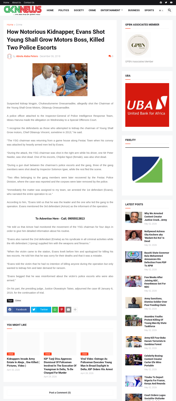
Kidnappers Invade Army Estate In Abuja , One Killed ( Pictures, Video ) (23, 362)
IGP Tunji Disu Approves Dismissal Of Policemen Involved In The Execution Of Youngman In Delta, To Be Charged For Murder (60, 365)
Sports (149, 10)
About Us (16, 2)
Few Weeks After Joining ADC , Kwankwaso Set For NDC (155, 282)
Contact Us (29, 2)
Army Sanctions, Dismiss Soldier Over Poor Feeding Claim (155, 301)
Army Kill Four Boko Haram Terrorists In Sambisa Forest (155, 341)
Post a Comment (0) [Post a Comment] (60, 392)
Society (79, 10)
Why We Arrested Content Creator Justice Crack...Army (155, 216)
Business (134, 10)
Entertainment (110, 10)
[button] (161, 10)
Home (6, 2)
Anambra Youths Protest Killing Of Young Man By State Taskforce (155, 321)
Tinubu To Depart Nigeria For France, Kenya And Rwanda (154, 380)
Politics (63, 10)
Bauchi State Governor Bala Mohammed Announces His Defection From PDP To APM (156, 259)
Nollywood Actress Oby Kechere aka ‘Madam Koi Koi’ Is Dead (154, 236)
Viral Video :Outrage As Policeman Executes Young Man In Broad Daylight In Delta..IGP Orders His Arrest (97, 364)
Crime (92, 10)
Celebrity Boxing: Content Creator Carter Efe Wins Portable (153, 360)
